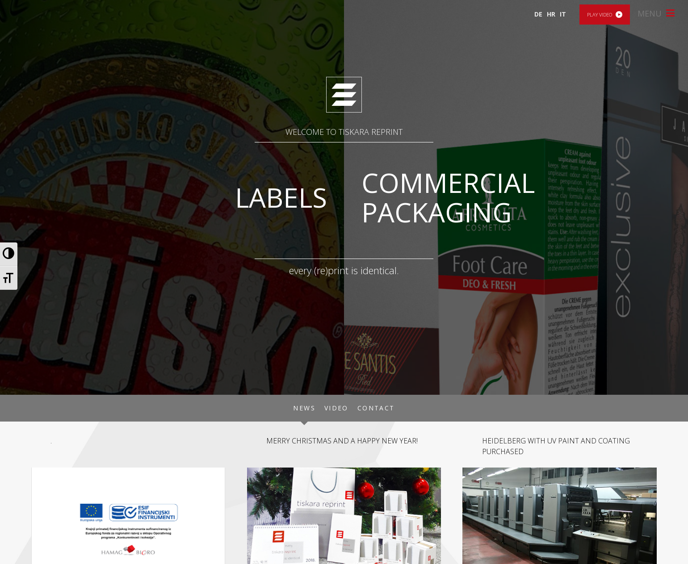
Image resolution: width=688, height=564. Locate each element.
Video (336, 408)
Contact (376, 408)
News (304, 408)
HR (551, 14)
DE (538, 14)
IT (563, 14)
